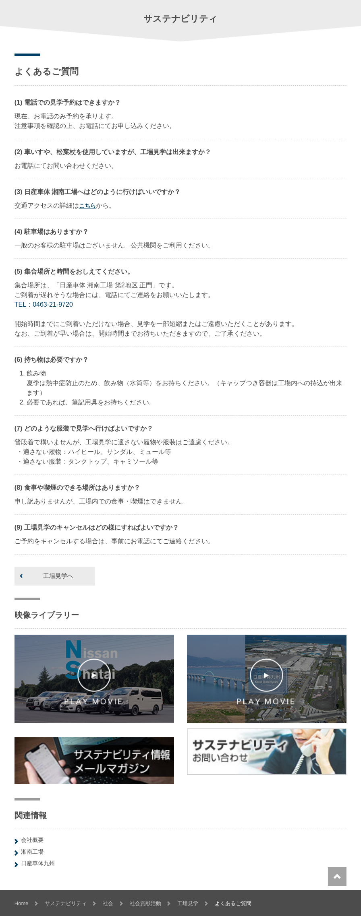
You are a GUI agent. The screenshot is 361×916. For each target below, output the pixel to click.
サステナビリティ (66, 903)
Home (22, 903)
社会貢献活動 (145, 903)
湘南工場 (32, 851)
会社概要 (32, 840)
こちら (87, 205)
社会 (108, 903)
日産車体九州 (38, 863)
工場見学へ (58, 575)
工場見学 (187, 903)
